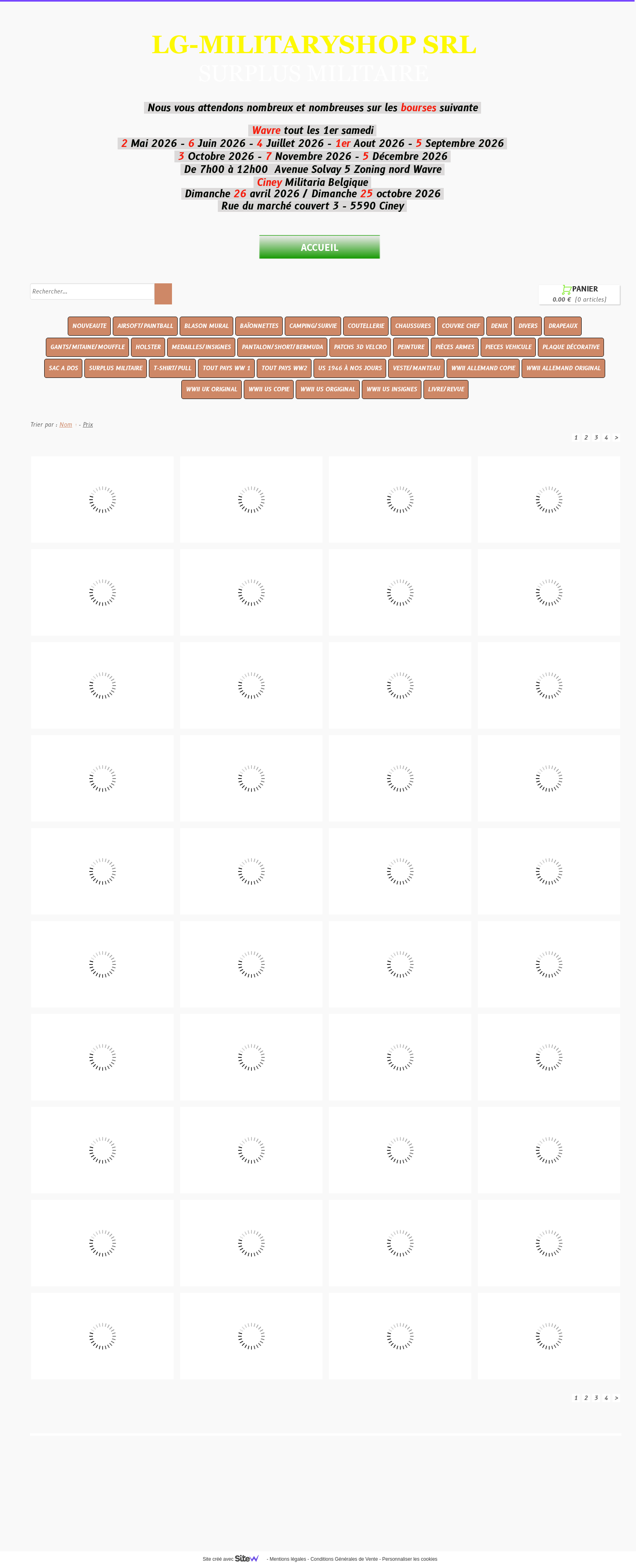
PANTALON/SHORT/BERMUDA (282, 347)
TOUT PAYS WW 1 (226, 368)
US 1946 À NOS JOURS (350, 368)
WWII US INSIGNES (391, 389)
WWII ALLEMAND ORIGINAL (563, 368)
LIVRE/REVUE (446, 389)
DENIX (499, 326)
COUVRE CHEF (461, 326)
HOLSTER (148, 347)
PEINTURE (411, 347)
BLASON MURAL (206, 326)
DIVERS (527, 326)
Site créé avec (234, 1559)
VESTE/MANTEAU (416, 368)
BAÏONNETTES (259, 326)
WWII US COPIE (268, 389)
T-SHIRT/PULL (172, 368)
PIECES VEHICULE (508, 347)
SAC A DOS (63, 368)
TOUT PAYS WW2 (284, 368)
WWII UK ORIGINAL (211, 389)
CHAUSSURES (413, 326)
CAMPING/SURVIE (313, 326)
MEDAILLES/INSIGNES (201, 347)
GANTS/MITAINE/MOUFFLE (87, 347)
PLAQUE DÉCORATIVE (570, 347)
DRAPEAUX (562, 326)
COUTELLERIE (366, 326)
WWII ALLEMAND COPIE (483, 368)
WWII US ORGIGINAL (327, 389)
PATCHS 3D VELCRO (360, 347)
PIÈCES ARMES (454, 347)
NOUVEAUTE (89, 326)
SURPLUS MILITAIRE (115, 368)
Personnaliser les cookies (409, 1559)
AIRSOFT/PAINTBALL (145, 326)
